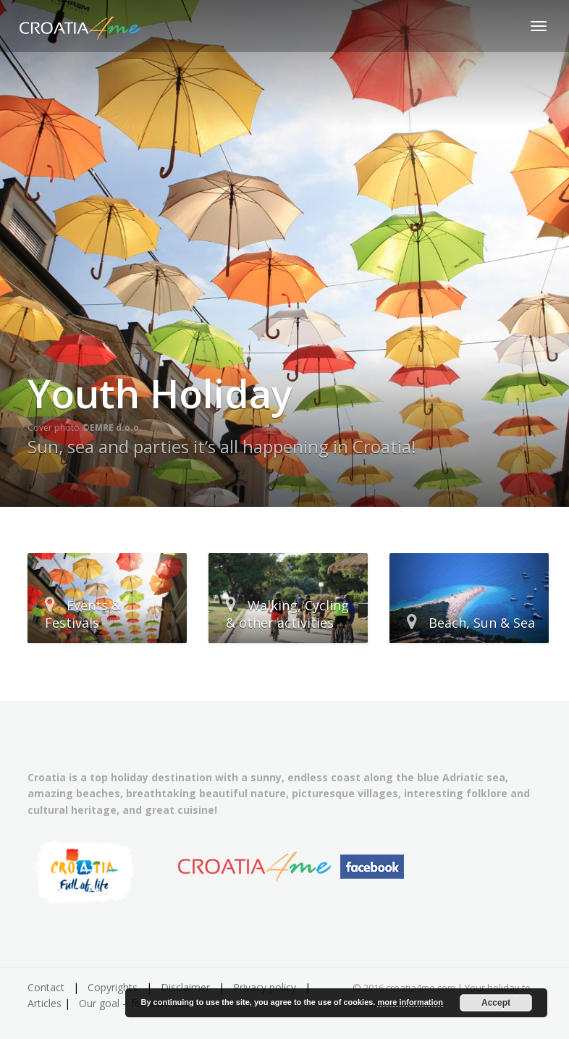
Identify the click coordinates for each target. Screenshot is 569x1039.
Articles (45, 1003)
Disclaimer (185, 987)
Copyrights (113, 987)
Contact (46, 987)
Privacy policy (264, 987)
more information (409, 1002)
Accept (495, 1003)
